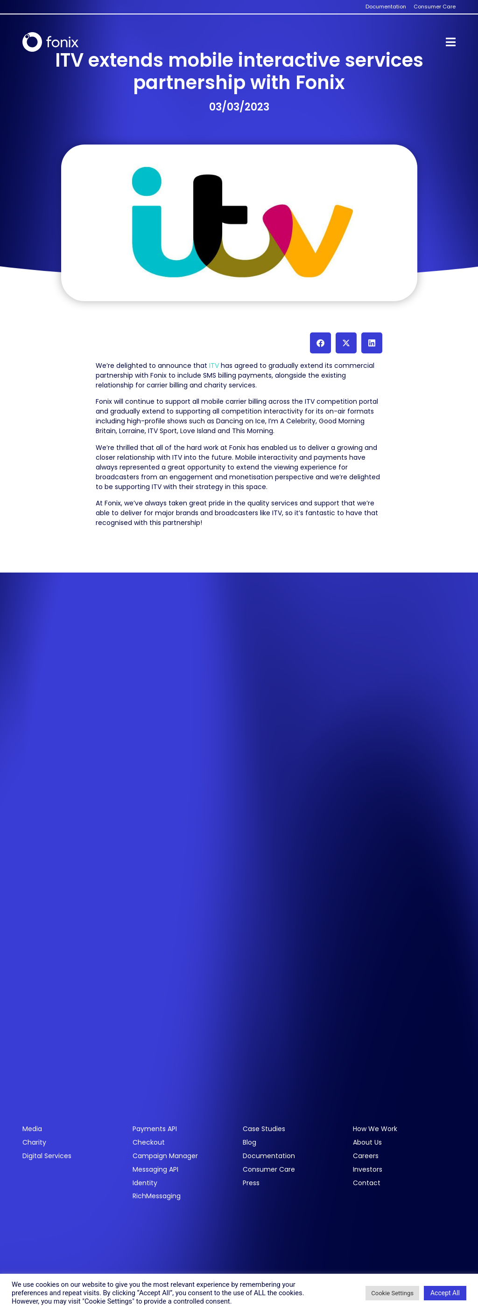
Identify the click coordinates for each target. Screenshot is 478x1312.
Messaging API (155, 1170)
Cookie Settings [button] (392, 1293)
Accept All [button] (445, 1293)
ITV (213, 365)
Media (32, 1129)
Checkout (149, 1142)
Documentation (269, 1156)
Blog (249, 1142)
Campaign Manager (165, 1156)
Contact (366, 1183)
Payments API (155, 1129)
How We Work (375, 1129)
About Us (367, 1142)
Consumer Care (269, 1170)
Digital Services (46, 1156)
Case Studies (264, 1129)
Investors (367, 1170)
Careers (366, 1156)
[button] (320, 342)
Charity (34, 1142)
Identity (145, 1183)
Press (251, 1183)
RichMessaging (157, 1196)
